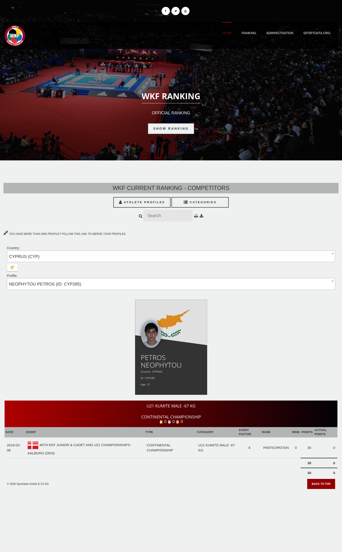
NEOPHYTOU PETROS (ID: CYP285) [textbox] (45, 284)
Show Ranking (171, 128)
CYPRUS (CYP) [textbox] (24, 256)
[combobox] (171, 256)
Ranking (249, 33)
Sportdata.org (317, 33)
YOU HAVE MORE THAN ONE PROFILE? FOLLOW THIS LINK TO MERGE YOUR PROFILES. (64, 234)
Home (227, 33)
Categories (200, 202)
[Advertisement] (171, 519)
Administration (279, 33)
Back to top (321, 484)
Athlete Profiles (142, 202)
